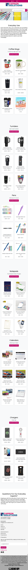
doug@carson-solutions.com (7, 522)
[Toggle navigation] (2, 10)
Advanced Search (4, 532)
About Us (3, 526)
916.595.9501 (3, 521)
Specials (2, 529)
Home (2, 525)
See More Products (14, 54)
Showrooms (3, 533)
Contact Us (3, 528)
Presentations (4, 535)
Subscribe (3, 547)
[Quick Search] (18, 10)
